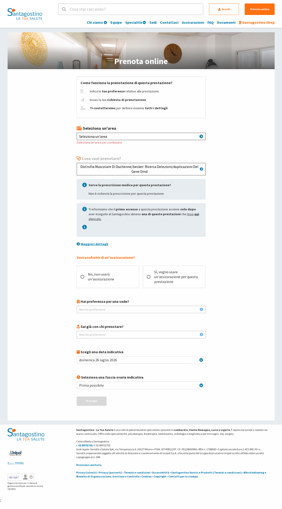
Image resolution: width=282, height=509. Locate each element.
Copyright (160, 476)
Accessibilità (160, 472)
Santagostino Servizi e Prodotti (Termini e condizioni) (206, 472)
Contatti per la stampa (183, 476)
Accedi (224, 9)
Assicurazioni (193, 22)
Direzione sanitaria (89, 465)
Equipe (116, 22)
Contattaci (169, 22)
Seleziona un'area (141, 136)
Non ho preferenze (141, 309)
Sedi (153, 22)
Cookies (146, 476)
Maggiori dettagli (92, 244)
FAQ (210, 22)
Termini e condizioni (137, 472)
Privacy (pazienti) (110, 472)
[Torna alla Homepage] (25, 13)
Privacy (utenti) (86, 472)
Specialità (135, 22)
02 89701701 (85, 445)
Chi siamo (97, 22)
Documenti (226, 22)
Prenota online (259, 9)
